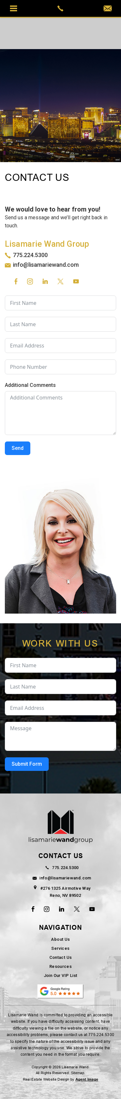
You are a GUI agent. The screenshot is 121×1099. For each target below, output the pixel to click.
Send (18, 448)
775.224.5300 (30, 255)
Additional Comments (30, 385)
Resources (60, 966)
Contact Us (60, 957)
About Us (60, 939)
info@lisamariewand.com (46, 264)
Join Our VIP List (60, 975)
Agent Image (87, 1079)
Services (60, 948)
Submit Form (27, 764)
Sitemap (77, 1073)
